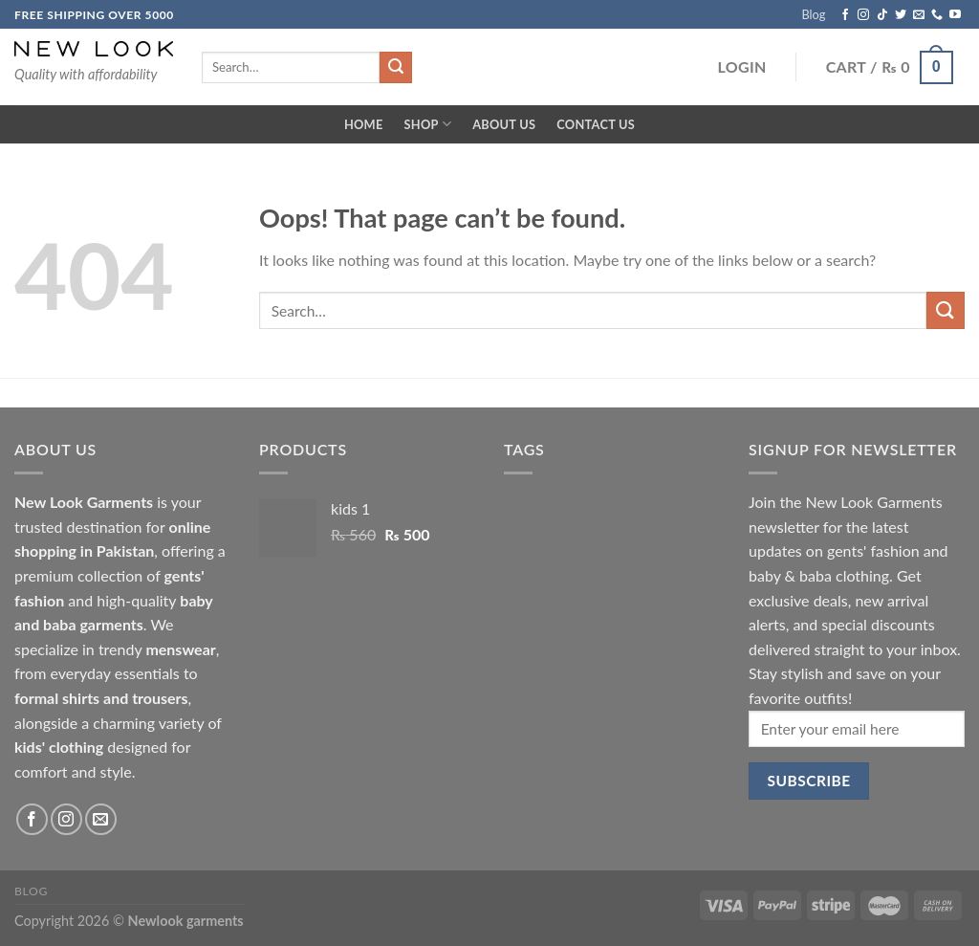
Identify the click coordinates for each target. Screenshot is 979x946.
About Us (503, 124)
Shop (428, 124)
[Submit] (945, 310)
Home (363, 124)
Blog (813, 14)
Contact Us (595, 124)
